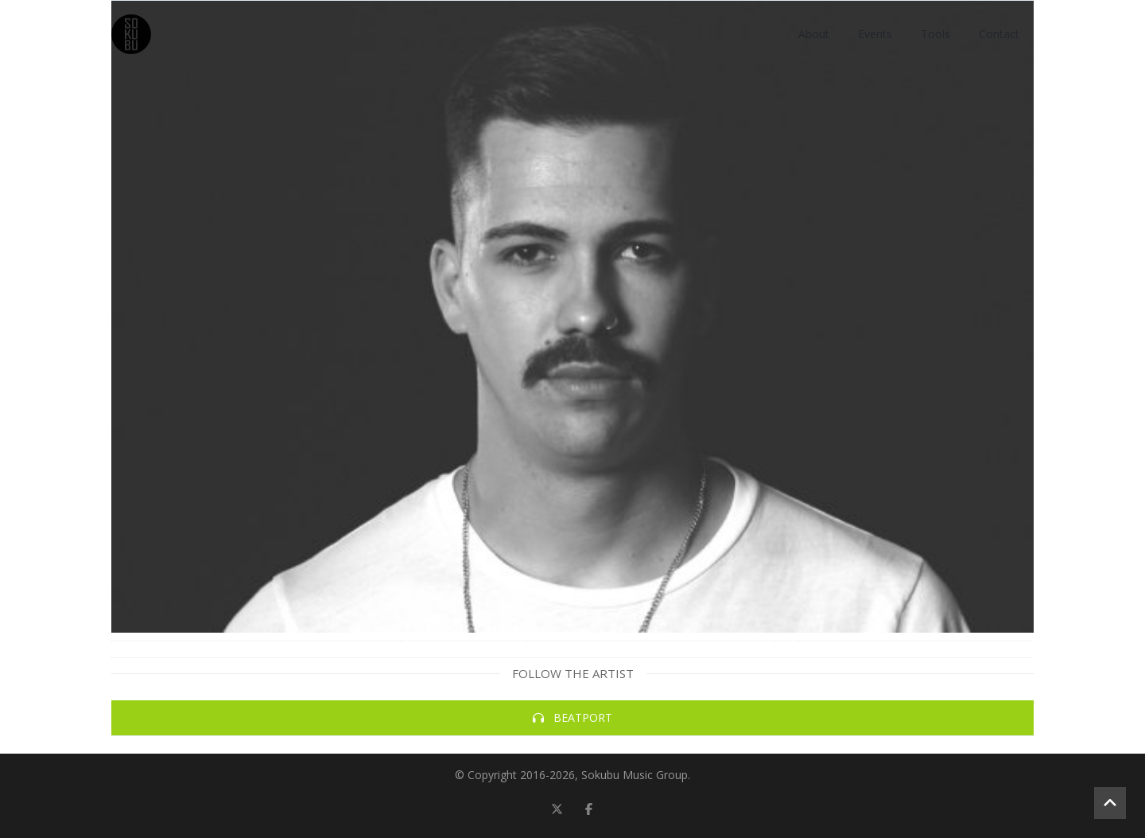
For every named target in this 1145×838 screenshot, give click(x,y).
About (813, 33)
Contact (999, 33)
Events (875, 33)
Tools (935, 33)
